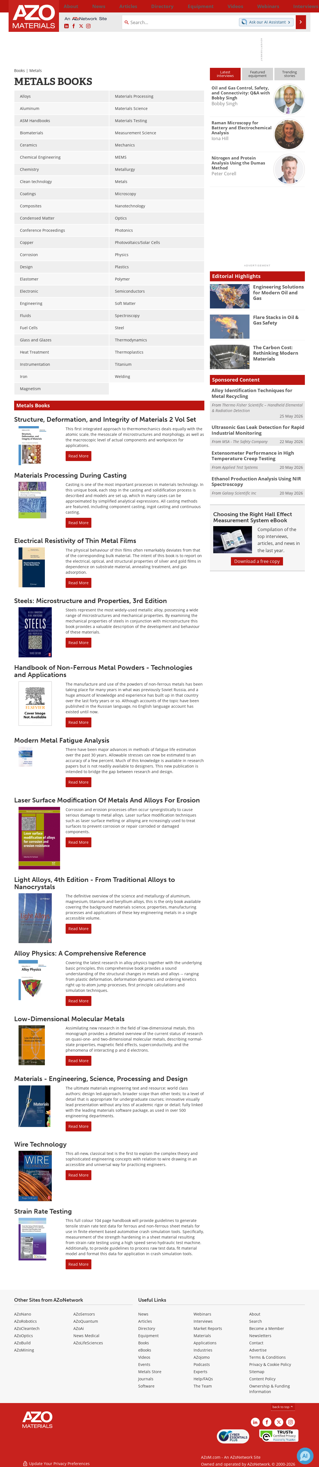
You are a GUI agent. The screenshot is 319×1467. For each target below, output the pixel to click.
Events (144, 1364)
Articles (145, 1321)
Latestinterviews (225, 74)
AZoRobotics (25, 1321)
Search (255, 1321)
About (254, 1314)
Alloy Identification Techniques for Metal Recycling (255, 392)
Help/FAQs (203, 1378)
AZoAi (78, 1328)
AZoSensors (84, 1314)
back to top (283, 1406)
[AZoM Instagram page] (88, 26)
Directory (145, 6)
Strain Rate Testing (43, 1211)
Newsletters (260, 1335)
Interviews (203, 1321)
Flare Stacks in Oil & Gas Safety (278, 319)
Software (146, 1386)
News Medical (86, 1335)
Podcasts (202, 1364)
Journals (145, 1378)
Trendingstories (289, 74)
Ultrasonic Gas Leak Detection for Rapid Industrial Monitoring (253, 428)
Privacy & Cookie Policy (270, 1364)
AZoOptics (23, 1335)
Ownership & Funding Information (269, 1388)
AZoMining (24, 1350)
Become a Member (266, 1328)
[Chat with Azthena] (305, 1456)
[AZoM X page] (81, 26)
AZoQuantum (85, 1321)
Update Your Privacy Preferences (56, 1460)
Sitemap (256, 1371)
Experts (200, 1371)
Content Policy (262, 1378)
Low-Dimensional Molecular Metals (69, 1019)
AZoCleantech (27, 1328)
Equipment (148, 1335)
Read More (78, 456)
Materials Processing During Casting (70, 475)
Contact (256, 1342)
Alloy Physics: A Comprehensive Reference (80, 953)
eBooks (144, 1350)
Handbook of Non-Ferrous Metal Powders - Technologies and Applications (103, 671)
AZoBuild (22, 1342)
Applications (205, 1342)
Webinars (202, 1314)
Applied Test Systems (240, 463)
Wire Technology (40, 1144)
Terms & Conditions (267, 1357)
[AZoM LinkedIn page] (66, 26)
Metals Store (149, 1371)
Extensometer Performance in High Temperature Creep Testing (248, 452)
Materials (202, 1335)
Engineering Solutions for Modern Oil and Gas (277, 289)
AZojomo (202, 1357)
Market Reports (208, 1328)
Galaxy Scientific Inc (239, 487)
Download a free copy (257, 556)
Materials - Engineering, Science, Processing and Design (101, 1079)
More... (297, 6)
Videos (144, 1357)
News (143, 1314)
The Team (203, 1386)
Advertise (258, 1350)
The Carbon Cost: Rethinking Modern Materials (273, 352)
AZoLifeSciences (88, 1342)
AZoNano (22, 1314)
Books (19, 70)
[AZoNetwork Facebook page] (73, 26)
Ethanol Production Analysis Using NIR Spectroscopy (251, 477)
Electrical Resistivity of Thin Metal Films (75, 541)
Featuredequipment (257, 74)
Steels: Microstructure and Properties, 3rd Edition (90, 601)
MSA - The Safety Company (244, 439)
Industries (203, 1350)
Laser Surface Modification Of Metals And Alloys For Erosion (107, 800)
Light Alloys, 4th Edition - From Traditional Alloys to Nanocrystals (94, 883)
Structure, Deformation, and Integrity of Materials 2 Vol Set (105, 419)
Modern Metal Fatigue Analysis (61, 740)
